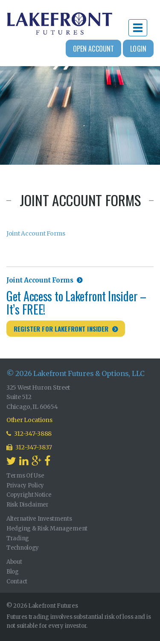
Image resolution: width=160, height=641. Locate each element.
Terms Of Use (25, 475)
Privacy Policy (25, 485)
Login (138, 49)
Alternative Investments (39, 518)
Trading (17, 538)
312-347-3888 (29, 433)
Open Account (93, 49)
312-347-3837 (29, 447)
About (14, 561)
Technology (22, 547)
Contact (16, 581)
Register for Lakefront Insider (61, 328)
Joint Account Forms (35, 233)
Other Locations (29, 420)
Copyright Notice (29, 494)
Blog (12, 571)
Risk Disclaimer (27, 504)
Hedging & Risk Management (46, 528)
